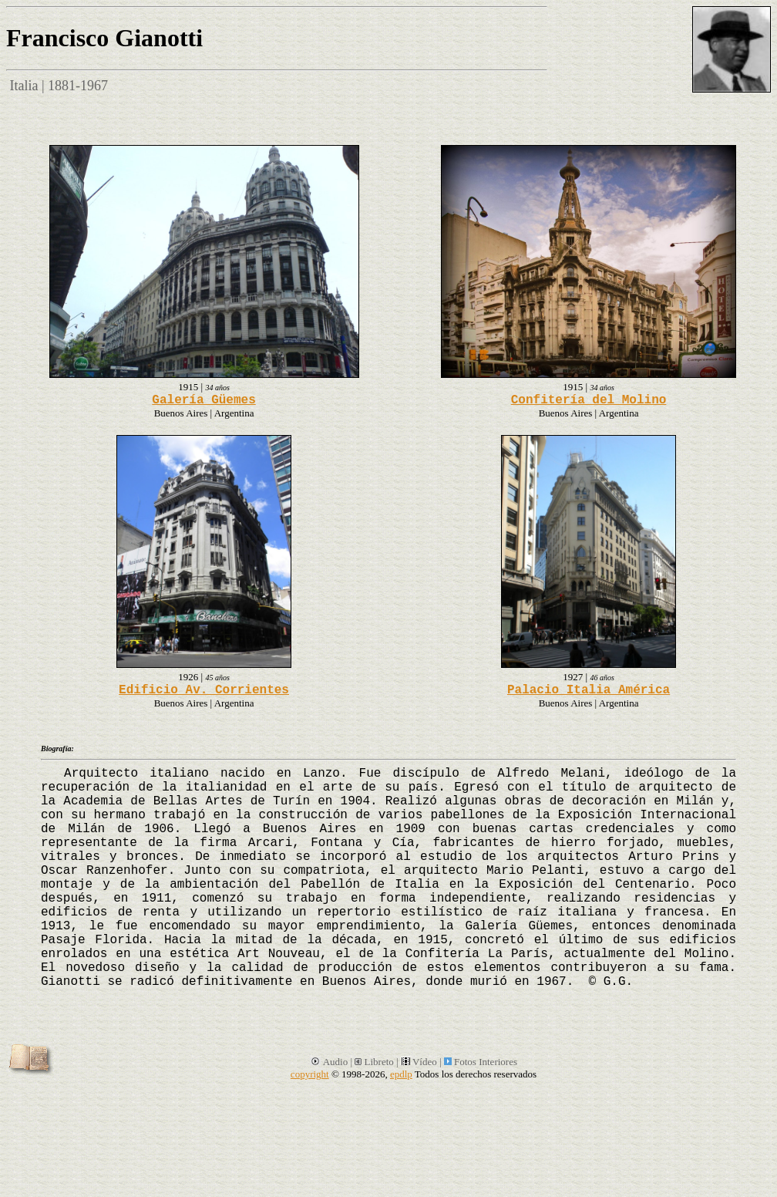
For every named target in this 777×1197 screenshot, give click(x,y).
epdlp (401, 1074)
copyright (310, 1074)
